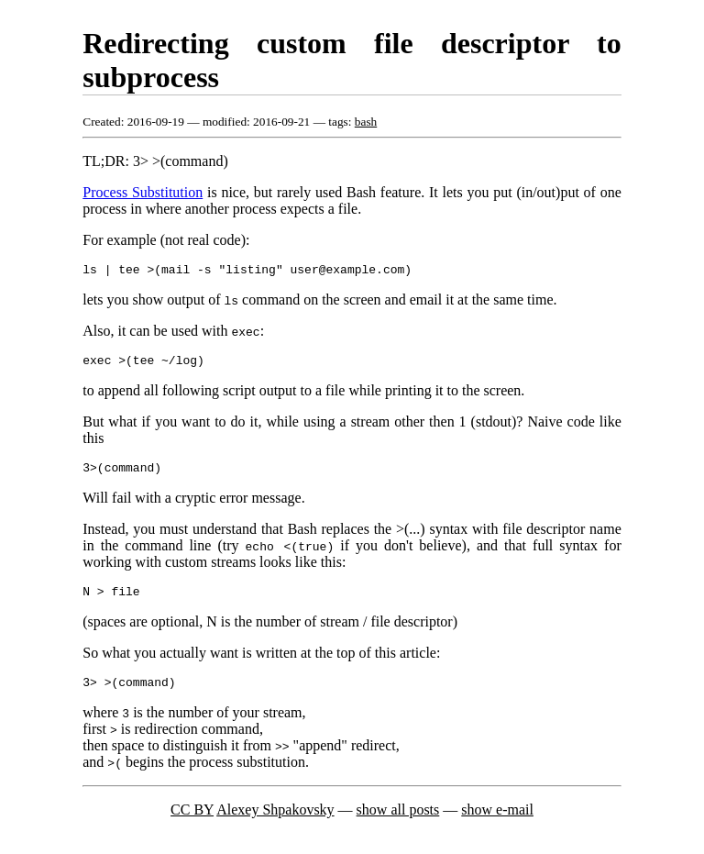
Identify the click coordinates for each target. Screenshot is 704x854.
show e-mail (497, 823)
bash (366, 121)
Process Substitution (142, 192)
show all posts (398, 823)
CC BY (192, 823)
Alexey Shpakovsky (275, 823)
